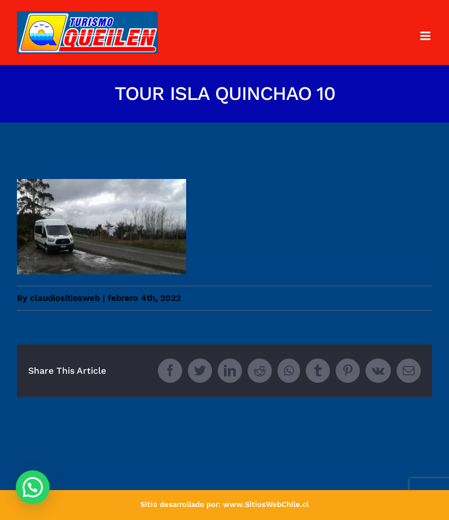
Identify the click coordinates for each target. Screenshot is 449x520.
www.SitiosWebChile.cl (266, 504)
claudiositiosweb (65, 298)
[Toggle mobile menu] (426, 36)
